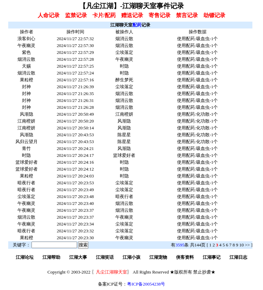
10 (241, 244)
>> (247, 244)
